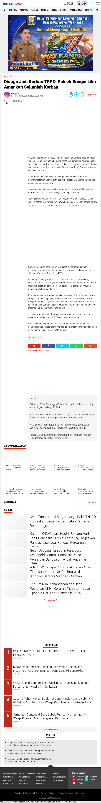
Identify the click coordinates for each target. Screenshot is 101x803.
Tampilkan (92, 502)
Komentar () (91, 94)
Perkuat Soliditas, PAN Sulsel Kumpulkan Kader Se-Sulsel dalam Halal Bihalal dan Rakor (31, 752)
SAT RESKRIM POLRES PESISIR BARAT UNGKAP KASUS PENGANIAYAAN (49, 652)
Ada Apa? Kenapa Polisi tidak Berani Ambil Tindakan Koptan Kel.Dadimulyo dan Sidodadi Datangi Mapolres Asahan (61, 571)
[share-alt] (34, 346)
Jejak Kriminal (59, 777)
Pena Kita (23, 780)
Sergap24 (40, 784)
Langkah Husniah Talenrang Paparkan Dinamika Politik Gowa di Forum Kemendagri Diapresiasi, (30, 744)
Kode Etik (35, 793)
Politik (63, 10)
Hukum (54, 10)
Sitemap (44, 793)
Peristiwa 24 (8, 777)
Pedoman (53, 793)
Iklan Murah (81, 793)
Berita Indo (41, 780)
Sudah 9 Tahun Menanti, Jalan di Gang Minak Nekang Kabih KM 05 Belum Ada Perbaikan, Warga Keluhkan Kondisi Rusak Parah (53, 700)
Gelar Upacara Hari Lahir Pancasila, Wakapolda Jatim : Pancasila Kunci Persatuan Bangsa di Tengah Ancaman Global (58, 557)
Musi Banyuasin (13, 76)
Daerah (34, 10)
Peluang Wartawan (67, 793)
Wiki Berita (41, 777)
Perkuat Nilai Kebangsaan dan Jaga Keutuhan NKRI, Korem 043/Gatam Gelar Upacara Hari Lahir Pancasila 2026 (60, 588)
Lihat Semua (50, 601)
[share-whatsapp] (82, 94)
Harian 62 (7, 780)
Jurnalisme (41, 773)
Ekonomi (89, 10)
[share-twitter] (76, 94)
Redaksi (18, 793)
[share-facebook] (71, 94)
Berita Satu (8, 784)
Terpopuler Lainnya (50, 729)
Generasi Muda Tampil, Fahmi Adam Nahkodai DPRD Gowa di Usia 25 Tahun (29, 760)
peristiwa (24, 10)
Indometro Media (10, 773)
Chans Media (24, 777)
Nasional (13, 10)
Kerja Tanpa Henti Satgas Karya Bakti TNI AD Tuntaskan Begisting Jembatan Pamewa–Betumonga (63, 521)
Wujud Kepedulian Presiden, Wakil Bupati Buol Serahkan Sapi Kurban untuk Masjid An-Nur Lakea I (51, 684)
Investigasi (24, 784)
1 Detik (56, 773)
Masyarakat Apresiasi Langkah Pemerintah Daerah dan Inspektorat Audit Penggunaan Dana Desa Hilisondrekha (48, 668)
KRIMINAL (45, 10)
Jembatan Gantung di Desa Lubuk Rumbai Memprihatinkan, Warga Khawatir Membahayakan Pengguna (50, 716)
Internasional (76, 10)
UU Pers (26, 793)
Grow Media (58, 780)
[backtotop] (50, 767)
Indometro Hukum (27, 773)
